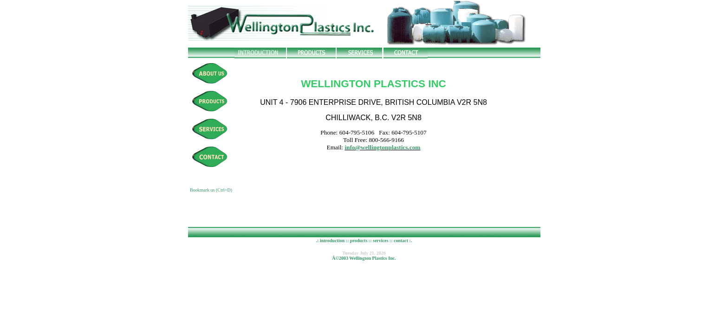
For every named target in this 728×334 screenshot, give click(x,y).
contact (401, 240)
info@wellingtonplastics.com (382, 150)
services (380, 240)
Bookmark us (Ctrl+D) (211, 190)
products (358, 240)
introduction (332, 240)
